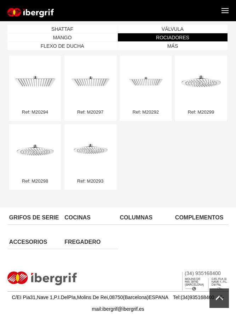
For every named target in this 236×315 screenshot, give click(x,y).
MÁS (172, 46)
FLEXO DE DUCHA (62, 46)
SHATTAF (62, 29)
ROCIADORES (172, 37)
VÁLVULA (173, 29)
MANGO (62, 37)
